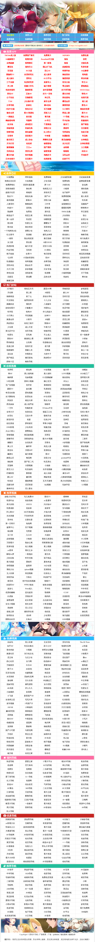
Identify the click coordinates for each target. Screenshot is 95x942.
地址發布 (63, 934)
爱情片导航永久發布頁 (34, 45)
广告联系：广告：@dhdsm (49, 934)
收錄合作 (72, 934)
